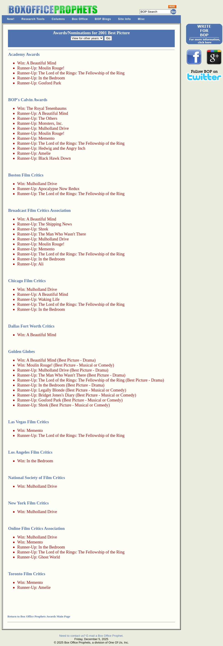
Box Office (80, 19)
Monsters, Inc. (50, 123)
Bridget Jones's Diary (56, 395)
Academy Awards (24, 54)
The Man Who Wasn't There (62, 234)
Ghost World (49, 557)
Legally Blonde (51, 390)
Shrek (43, 229)
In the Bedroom (51, 78)
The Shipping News (55, 224)
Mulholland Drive (53, 128)
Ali (41, 264)
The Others (47, 118)
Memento (46, 138)
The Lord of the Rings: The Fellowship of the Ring (81, 73)
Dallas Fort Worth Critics (31, 326)
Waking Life (48, 299)
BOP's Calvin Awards (27, 99)
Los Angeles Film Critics (30, 452)
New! (11, 19)
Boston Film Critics (25, 175)
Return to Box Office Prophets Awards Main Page (38, 616)
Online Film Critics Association (36, 528)
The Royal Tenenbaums (47, 108)
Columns (58, 19)
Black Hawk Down (54, 158)
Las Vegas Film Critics (28, 421)
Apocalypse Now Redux (58, 188)
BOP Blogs (103, 19)
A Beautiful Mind (41, 63)
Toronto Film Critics (26, 573)
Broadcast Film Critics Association (39, 210)
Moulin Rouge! (51, 68)
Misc (141, 19)
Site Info (124, 19)
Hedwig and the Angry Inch (61, 148)
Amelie (44, 153)
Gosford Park (49, 83)
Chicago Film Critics (27, 280)
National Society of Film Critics (36, 477)
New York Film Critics (28, 503)
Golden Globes (21, 351)
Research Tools (33, 19)
